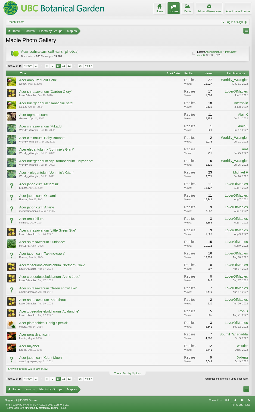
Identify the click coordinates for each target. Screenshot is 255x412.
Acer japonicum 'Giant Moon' (40, 357)
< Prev (28, 65)
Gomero (23, 118)
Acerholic (241, 103)
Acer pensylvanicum (34, 334)
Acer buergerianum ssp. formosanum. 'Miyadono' (56, 161)
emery (22, 326)
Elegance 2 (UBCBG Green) (21, 400)
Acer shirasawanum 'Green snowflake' (48, 288)
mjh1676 (24, 245)
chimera (23, 222)
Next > (88, 65)
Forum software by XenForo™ (37, 404)
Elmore (23, 187)
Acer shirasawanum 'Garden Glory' (45, 91)
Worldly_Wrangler (234, 80)
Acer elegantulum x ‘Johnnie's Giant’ (46, 149)
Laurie (22, 338)
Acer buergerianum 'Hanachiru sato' (46, 103)
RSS (193, 54)
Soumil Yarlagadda (234, 334)
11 (63, 65)
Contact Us (215, 400)
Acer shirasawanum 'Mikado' (40, 126)
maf (245, 149)
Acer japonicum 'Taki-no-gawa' (42, 253)
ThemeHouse (58, 407)
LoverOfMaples (28, 95)
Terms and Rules (240, 404)
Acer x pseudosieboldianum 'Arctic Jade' (49, 277)
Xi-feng (242, 357)
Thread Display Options (127, 373)
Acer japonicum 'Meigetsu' (39, 184)
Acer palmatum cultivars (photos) (49, 51)
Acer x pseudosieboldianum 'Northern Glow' (52, 265)
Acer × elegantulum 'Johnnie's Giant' (46, 172)
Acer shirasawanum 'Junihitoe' (42, 242)
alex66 (201, 55)
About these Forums (238, 11)
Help (227, 400)
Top (242, 400)
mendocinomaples (29, 211)
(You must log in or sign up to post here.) (226, 378)
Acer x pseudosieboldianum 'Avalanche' (49, 311)
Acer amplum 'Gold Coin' (37, 80)
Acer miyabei (29, 346)
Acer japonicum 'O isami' (37, 196)
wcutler (242, 346)
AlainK (243, 114)
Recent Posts (16, 22)
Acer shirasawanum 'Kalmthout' (42, 300)
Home (235, 400)
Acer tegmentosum (33, 115)
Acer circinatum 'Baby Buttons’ (42, 138)
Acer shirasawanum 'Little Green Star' (47, 230)
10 (58, 65)
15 (80, 65)
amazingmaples (28, 292)
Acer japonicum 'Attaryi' (36, 207)
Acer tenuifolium (31, 219)
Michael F (240, 172)
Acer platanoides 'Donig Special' (43, 323)
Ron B (243, 311)
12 (69, 65)
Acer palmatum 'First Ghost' (220, 51)
